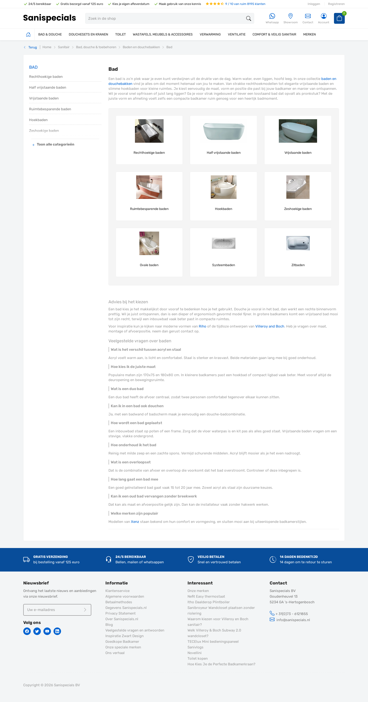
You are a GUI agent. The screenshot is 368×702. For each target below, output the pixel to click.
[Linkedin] (57, 631)
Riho (202, 326)
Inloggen (314, 3)
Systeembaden (223, 265)
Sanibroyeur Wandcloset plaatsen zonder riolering (221, 610)
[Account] (323, 18)
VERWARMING (210, 34)
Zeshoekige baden (298, 209)
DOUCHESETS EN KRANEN (88, 34)
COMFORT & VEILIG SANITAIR (274, 34)
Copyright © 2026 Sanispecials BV (51, 685)
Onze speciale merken (123, 647)
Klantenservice (117, 591)
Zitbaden (298, 265)
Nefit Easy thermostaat (206, 596)
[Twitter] (37, 631)
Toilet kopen (198, 658)
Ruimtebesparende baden (50, 109)
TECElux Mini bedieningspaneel (213, 641)
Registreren (336, 3)
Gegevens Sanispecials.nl (126, 608)
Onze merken (198, 591)
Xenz (135, 522)
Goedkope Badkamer (122, 641)
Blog (109, 625)
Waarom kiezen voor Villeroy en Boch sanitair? (218, 622)
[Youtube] (47, 631)
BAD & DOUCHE (50, 34)
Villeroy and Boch (269, 326)
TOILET (120, 34)
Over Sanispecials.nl (121, 619)
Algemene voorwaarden (124, 596)
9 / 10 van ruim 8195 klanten (235, 4)
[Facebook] (27, 631)
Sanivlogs (195, 647)
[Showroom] (291, 18)
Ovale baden (149, 265)
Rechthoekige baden (46, 77)
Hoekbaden (38, 120)
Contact (308, 18)
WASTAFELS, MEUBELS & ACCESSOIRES (163, 34)
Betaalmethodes (118, 602)
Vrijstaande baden (44, 98)
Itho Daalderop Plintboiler (209, 602)
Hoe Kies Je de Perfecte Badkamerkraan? (221, 664)
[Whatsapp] (272, 18)
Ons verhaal (115, 653)
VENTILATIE (236, 34)
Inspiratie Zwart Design (124, 636)
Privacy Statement (120, 613)
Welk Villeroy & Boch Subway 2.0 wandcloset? (214, 633)
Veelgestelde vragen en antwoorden (134, 630)
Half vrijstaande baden (47, 87)
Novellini (195, 653)
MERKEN (309, 34)
